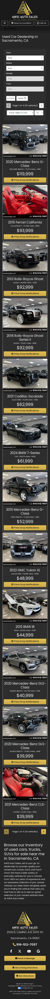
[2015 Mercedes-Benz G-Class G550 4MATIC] (25, 493)
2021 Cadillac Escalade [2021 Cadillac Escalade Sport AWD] (25, 401)
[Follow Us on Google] (38, 951)
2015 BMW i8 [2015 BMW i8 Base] (25, 631)
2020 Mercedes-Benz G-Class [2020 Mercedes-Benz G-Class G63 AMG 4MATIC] (25, 168)
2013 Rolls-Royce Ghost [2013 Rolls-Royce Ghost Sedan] (25, 283)
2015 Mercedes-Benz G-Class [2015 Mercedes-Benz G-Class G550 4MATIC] (25, 516)
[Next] (41, 105)
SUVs (27, 869)
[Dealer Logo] (25, 9)
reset (22, 98)
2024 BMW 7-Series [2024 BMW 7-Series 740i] (25, 457)
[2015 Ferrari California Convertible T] (25, 206)
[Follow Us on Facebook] (11, 951)
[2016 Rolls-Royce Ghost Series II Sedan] (25, 319)
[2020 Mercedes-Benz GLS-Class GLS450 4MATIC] (25, 667)
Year (8, 52)
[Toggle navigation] (4, 23)
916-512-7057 (26, 944)
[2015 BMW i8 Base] (25, 610)
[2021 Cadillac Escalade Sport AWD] (25, 380)
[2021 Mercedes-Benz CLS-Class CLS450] (25, 788)
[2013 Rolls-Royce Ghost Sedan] (25, 263)
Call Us (41, 23)
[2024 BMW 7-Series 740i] (25, 437)
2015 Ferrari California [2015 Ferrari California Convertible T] (25, 227)
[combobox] (25, 57)
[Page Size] (38, 112)
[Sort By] (20, 112)
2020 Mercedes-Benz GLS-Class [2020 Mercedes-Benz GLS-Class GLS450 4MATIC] (25, 690)
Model (9, 73)
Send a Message (25, 958)
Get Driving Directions (25, 967)
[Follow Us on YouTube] (29, 951)
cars (14, 869)
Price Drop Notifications (25, 827)
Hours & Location (21, 23)
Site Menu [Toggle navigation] (10, 28)
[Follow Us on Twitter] (19, 951)
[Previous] (8, 105)
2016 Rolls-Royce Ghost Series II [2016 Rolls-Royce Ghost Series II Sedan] (25, 342)
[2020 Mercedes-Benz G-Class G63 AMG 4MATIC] (25, 145)
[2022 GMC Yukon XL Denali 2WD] (25, 554)
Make (9, 63)
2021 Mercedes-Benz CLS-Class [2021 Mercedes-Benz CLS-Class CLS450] (25, 811)
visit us (20, 892)
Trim (8, 83)
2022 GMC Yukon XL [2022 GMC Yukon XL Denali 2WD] (25, 575)
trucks (20, 869)
